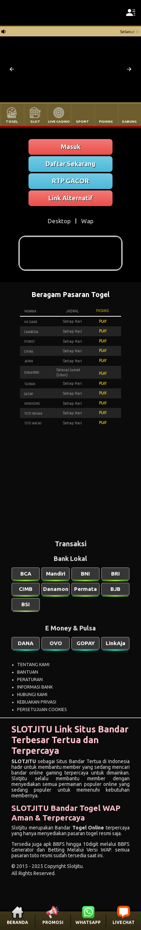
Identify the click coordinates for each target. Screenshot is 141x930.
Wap (87, 221)
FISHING (106, 121)
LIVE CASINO (59, 121)
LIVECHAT (124, 922)
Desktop (59, 221)
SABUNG (129, 121)
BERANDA (17, 922)
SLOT (35, 121)
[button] (12, 69)
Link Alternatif (70, 197)
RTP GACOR (70, 180)
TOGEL (12, 121)
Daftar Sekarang (70, 163)
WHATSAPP (88, 922)
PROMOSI (52, 922)
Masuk (70, 146)
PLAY (102, 321)
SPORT (82, 121)
